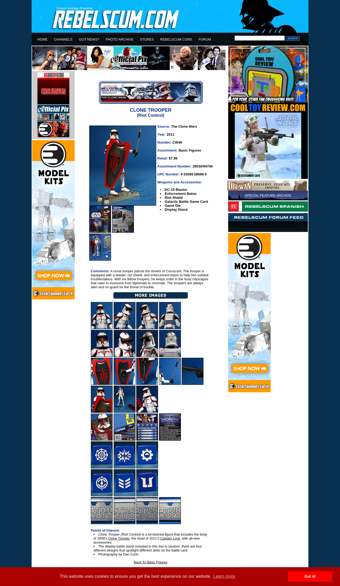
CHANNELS (63, 39)
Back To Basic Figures (150, 562)
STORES (147, 39)
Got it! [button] (310, 576)
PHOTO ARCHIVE (120, 39)
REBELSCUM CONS (176, 39)
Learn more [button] (224, 576)
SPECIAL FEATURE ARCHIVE (268, 195)
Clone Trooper (118, 538)
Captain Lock (170, 538)
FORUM (204, 39)
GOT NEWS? (89, 39)
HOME (42, 39)
